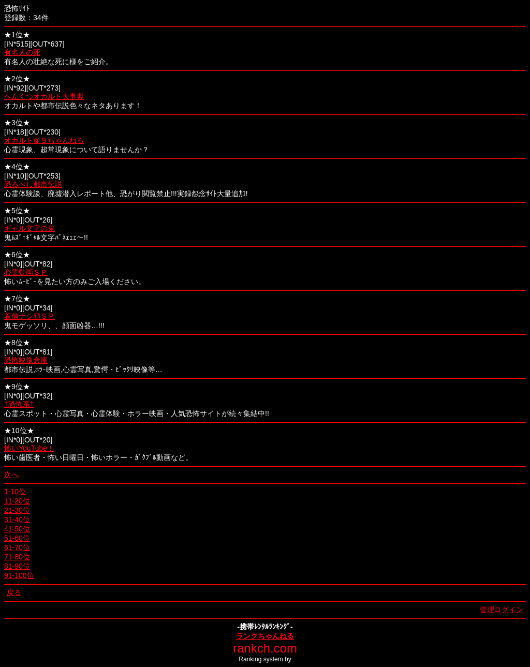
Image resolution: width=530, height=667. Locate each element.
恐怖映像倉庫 (26, 360)
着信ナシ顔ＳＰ (29, 316)
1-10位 (15, 491)
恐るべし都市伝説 (33, 184)
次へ (11, 474)
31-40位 (17, 519)
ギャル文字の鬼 (29, 228)
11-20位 (17, 501)
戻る (14, 592)
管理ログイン (501, 609)
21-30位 (17, 510)
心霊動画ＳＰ (26, 272)
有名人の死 (22, 52)
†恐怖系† (19, 404)
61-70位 (17, 547)
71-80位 (17, 557)
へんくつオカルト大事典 (44, 96)
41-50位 (17, 529)
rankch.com (265, 648)
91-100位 (19, 575)
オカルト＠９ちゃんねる (44, 140)
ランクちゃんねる (265, 636)
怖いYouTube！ (29, 448)
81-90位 (17, 566)
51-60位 (17, 538)
